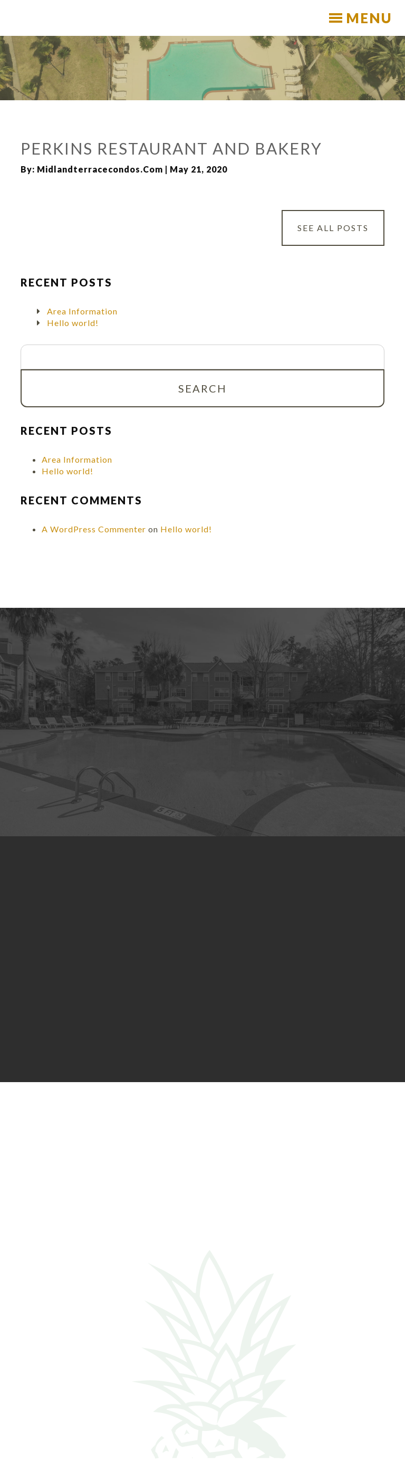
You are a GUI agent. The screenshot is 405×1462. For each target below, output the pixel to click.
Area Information (82, 311)
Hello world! (73, 323)
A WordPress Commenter (94, 529)
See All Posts (333, 228)
